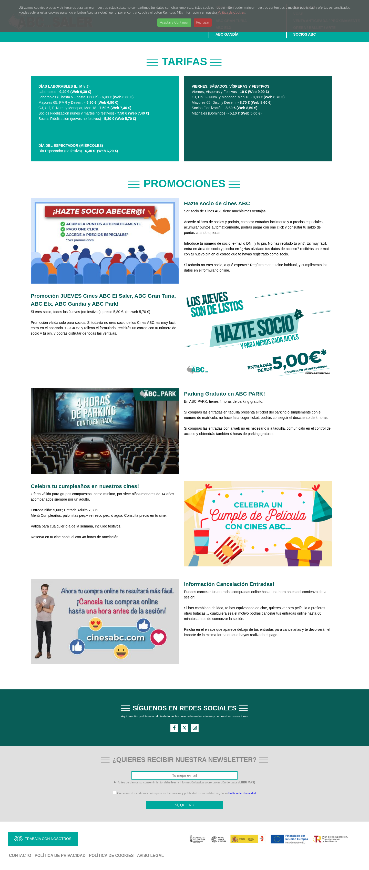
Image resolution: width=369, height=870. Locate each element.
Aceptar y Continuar (174, 22)
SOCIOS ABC (304, 34)
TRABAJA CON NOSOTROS (48, 839)
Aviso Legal (150, 855)
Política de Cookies (231, 12)
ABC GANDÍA (227, 34)
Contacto (20, 855)
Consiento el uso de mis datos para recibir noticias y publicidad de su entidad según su (184, 793)
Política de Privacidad (242, 793)
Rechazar (202, 22)
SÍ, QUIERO (184, 805)
